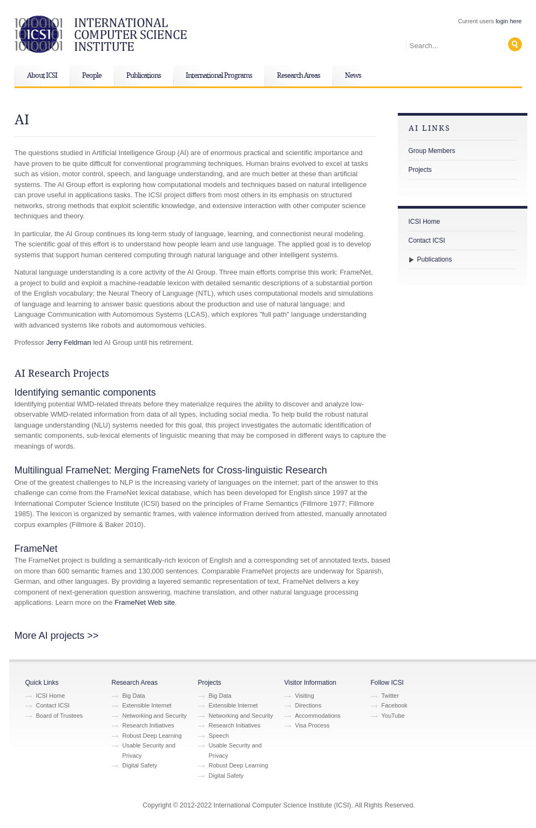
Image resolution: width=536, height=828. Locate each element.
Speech (219, 735)
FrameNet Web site (144, 602)
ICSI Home (424, 221)
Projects (420, 169)
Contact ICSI (427, 240)
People (91, 75)
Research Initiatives (148, 725)
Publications (143, 75)
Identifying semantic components (85, 392)
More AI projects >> (57, 635)
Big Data (134, 695)
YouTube (393, 715)
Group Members (432, 151)
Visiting (304, 695)
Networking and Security (155, 715)
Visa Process (312, 725)
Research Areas (298, 75)
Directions (308, 705)
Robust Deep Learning (152, 735)
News (353, 75)
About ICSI (42, 75)
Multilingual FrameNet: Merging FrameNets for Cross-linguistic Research (171, 470)
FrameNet (36, 548)
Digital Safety (140, 765)
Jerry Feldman (68, 342)
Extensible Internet (147, 705)
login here (508, 21)
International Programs (219, 75)
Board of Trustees (59, 715)
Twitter (390, 695)
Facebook (395, 705)
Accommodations (318, 715)
